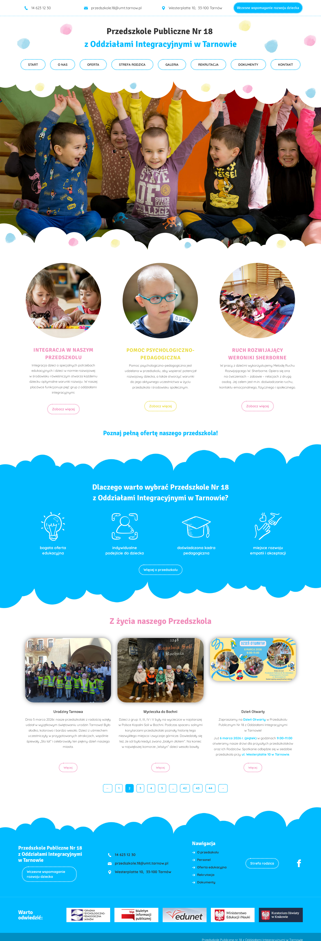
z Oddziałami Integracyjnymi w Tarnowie (160, 44)
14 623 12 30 (41, 8)
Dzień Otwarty (253, 708)
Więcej (68, 764)
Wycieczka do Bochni (160, 708)
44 (210, 785)
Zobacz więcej (63, 409)
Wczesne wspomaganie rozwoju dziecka (268, 8)
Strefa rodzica (262, 860)
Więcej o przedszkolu (161, 566)
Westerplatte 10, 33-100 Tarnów (195, 8)
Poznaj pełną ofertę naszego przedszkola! (160, 429)
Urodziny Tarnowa (68, 708)
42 (185, 785)
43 (198, 785)
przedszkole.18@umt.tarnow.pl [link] (116, 8)
